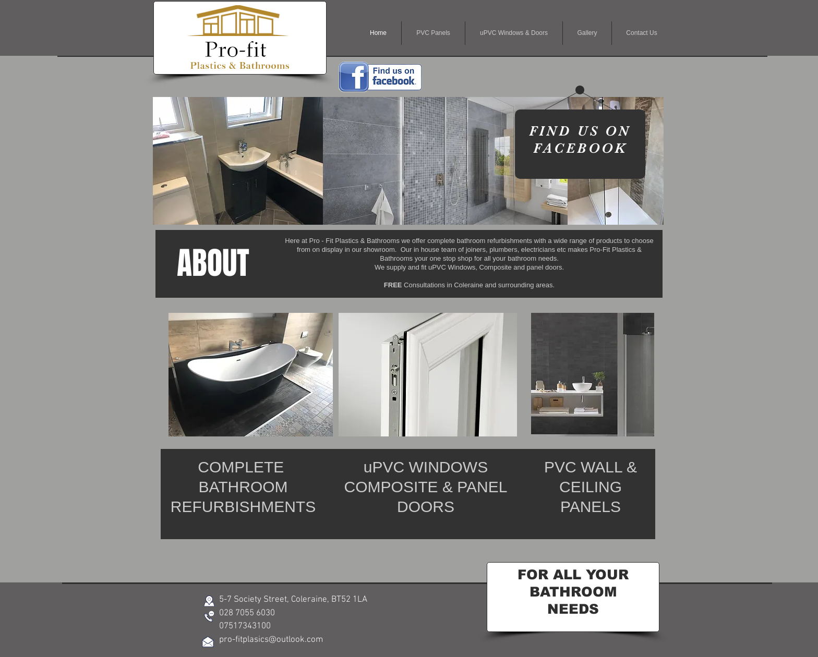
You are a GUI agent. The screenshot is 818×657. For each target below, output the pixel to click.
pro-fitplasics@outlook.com (271, 640)
